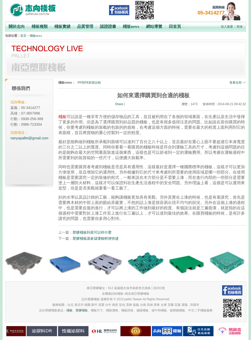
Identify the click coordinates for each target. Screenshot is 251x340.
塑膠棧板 (82, 310)
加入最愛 (227, 26)
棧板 (69, 310)
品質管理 (85, 26)
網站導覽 (154, 26)
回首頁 (175, 26)
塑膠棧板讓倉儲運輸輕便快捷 (96, 238)
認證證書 (108, 26)
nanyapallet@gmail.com (29, 138)
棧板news (131, 26)
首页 (23, 35)
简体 (240, 26)
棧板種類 (39, 26)
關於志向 (17, 26)
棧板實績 (62, 26)
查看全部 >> (237, 82)
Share (119, 104)
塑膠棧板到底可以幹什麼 (92, 232)
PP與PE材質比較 (89, 82)
